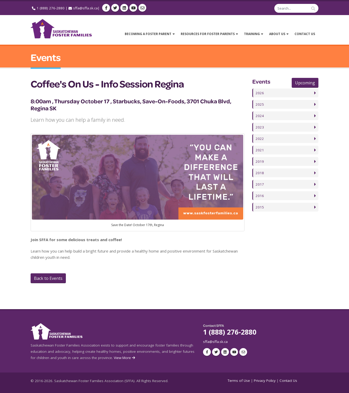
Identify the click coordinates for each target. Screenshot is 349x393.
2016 (260, 195)
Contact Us (288, 380)
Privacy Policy (265, 380)
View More (125, 357)
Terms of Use (239, 380)
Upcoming (305, 83)
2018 (260, 173)
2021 (260, 150)
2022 (260, 138)
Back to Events (48, 278)
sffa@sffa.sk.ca (85, 8)
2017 (260, 184)
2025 (260, 104)
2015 (260, 207)
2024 (260, 115)
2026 (260, 93)
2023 (260, 127)
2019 (260, 161)
